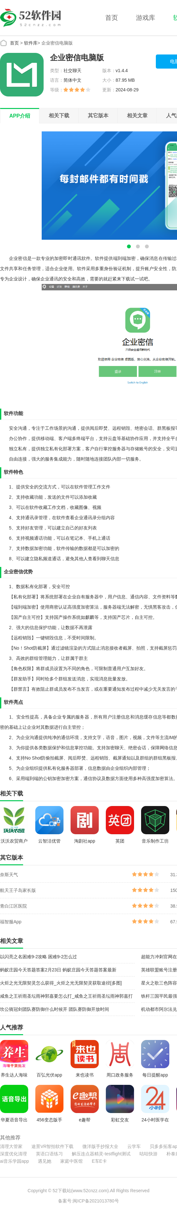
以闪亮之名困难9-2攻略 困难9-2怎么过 (38, 956)
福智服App (10, 921)
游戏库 (145, 17)
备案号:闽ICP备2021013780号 (88, 1200)
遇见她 (44, 1161)
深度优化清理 (13, 1153)
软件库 (31, 43)
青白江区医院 (13, 906)
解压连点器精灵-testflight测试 (101, 1153)
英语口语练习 (49, 1153)
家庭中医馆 (71, 1161)
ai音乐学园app (14, 1161)
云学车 (134, 1146)
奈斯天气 (9, 874)
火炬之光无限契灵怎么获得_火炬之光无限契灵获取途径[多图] (61, 982)
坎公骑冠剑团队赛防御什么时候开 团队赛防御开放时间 (54, 1009)
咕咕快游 (148, 1153)
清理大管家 (11, 1146)
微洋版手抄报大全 (100, 1146)
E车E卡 (99, 1161)
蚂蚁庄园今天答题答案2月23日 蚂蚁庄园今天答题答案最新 (58, 969)
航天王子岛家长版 (18, 890)
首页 (111, 17)
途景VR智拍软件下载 (52, 1146)
